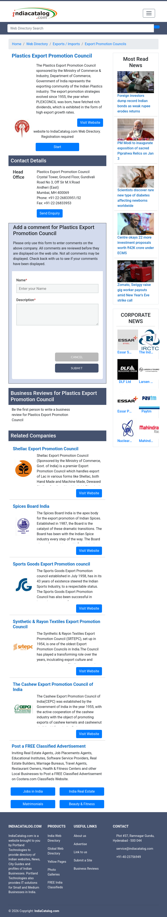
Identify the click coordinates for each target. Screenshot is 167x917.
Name (21, 280)
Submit (77, 368)
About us (80, 836)
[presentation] (49, 339)
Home (16, 44)
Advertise (80, 844)
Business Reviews (86, 869)
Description (26, 300)
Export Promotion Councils (105, 44)
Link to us (80, 852)
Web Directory (37, 44)
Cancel (77, 357)
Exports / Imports (66, 44)
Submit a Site (83, 860)
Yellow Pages (57, 862)
